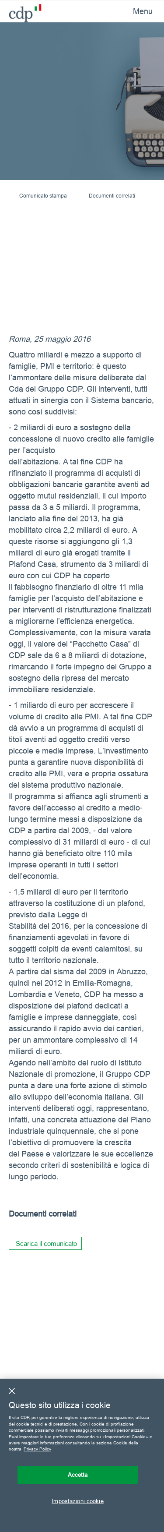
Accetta (78, 1474)
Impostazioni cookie (77, 1500)
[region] (82, 1455)
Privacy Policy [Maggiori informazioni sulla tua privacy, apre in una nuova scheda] (37, 1449)
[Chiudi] (11, 1391)
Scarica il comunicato (46, 1243)
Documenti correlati (112, 195)
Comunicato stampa (43, 195)
